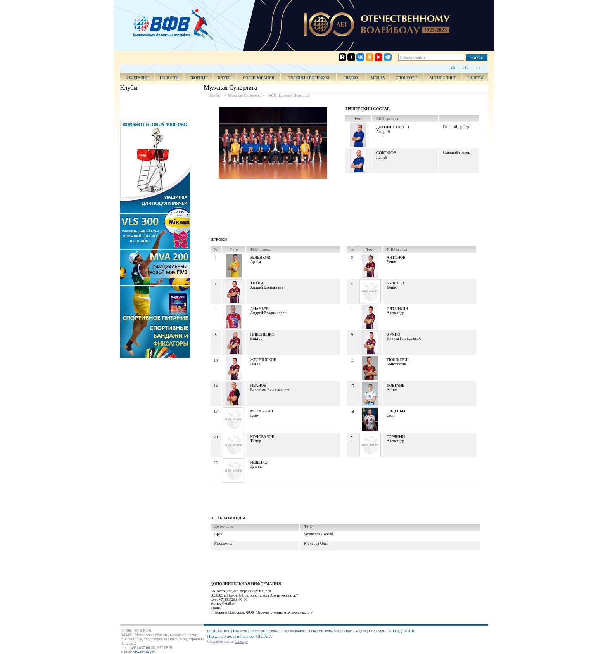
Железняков (263, 360)
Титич (256, 283)
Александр (395, 313)
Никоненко (262, 334)
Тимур (255, 441)
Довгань (395, 385)
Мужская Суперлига (244, 95)
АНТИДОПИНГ (442, 78)
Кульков (395, 283)
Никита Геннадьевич (404, 338)
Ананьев (259, 308)
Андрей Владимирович (269, 313)
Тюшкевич (398, 360)
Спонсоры (407, 78)
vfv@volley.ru (144, 652)
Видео (347, 631)
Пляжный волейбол (309, 78)
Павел (255, 364)
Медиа (378, 78)
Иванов (258, 385)
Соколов (386, 152)
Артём (255, 262)
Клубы (224, 78)
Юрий (381, 157)
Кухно (393, 334)
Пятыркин (397, 308)
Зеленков (260, 257)
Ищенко (258, 462)
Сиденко (396, 411)
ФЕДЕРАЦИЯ (137, 78)
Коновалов (262, 436)
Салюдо (241, 641)
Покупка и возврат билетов (231, 636)
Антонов (396, 257)
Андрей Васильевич (266, 287)
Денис (392, 262)
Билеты (475, 78)
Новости (169, 78)
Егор (390, 415)
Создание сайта (220, 641)
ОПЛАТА (264, 636)
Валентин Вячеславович (270, 390)
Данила (256, 466)
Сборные (198, 78)
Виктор (256, 338)
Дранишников (392, 127)
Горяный (396, 436)
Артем (392, 390)
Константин (396, 364)
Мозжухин (261, 411)
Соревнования (258, 78)
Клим (254, 415)
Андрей (383, 131)
